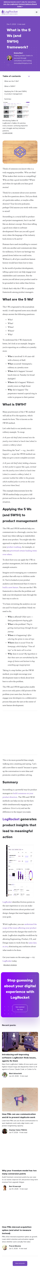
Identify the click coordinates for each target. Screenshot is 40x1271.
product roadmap (14, 547)
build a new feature (10, 587)
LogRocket (11, 819)
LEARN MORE (8, 133)
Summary (7, 99)
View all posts (20, 1263)
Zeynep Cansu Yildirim (18, 1130)
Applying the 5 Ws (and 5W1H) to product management (15, 93)
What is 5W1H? (9, 86)
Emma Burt (18, 53)
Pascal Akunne (15, 1246)
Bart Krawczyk (15, 1186)
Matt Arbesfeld (15, 1073)
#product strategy (10, 965)
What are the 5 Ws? (11, 81)
